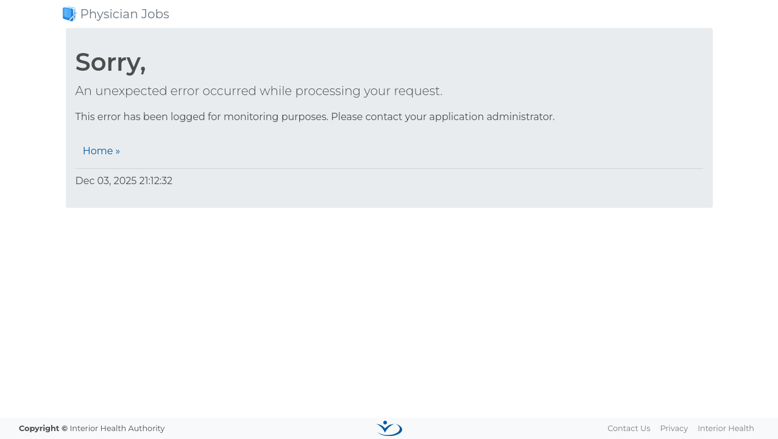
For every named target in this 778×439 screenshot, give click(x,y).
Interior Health (726, 428)
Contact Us (628, 428)
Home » (102, 151)
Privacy (674, 428)
